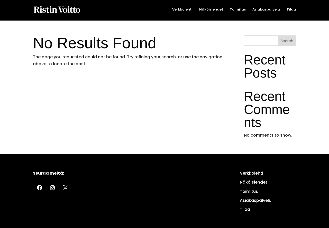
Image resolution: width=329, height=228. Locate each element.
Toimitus (238, 10)
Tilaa (291, 10)
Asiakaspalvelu (266, 10)
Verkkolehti (182, 10)
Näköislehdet (211, 10)
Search (287, 40)
